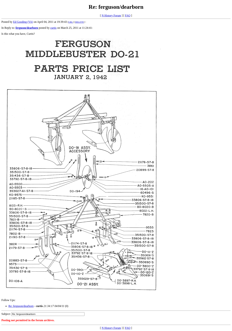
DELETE (79, 22)
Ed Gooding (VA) (23, 21)
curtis (53, 27)
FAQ (127, 15)
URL (70, 22)
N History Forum (111, 15)
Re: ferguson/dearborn (21, 306)
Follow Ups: (8, 300)
